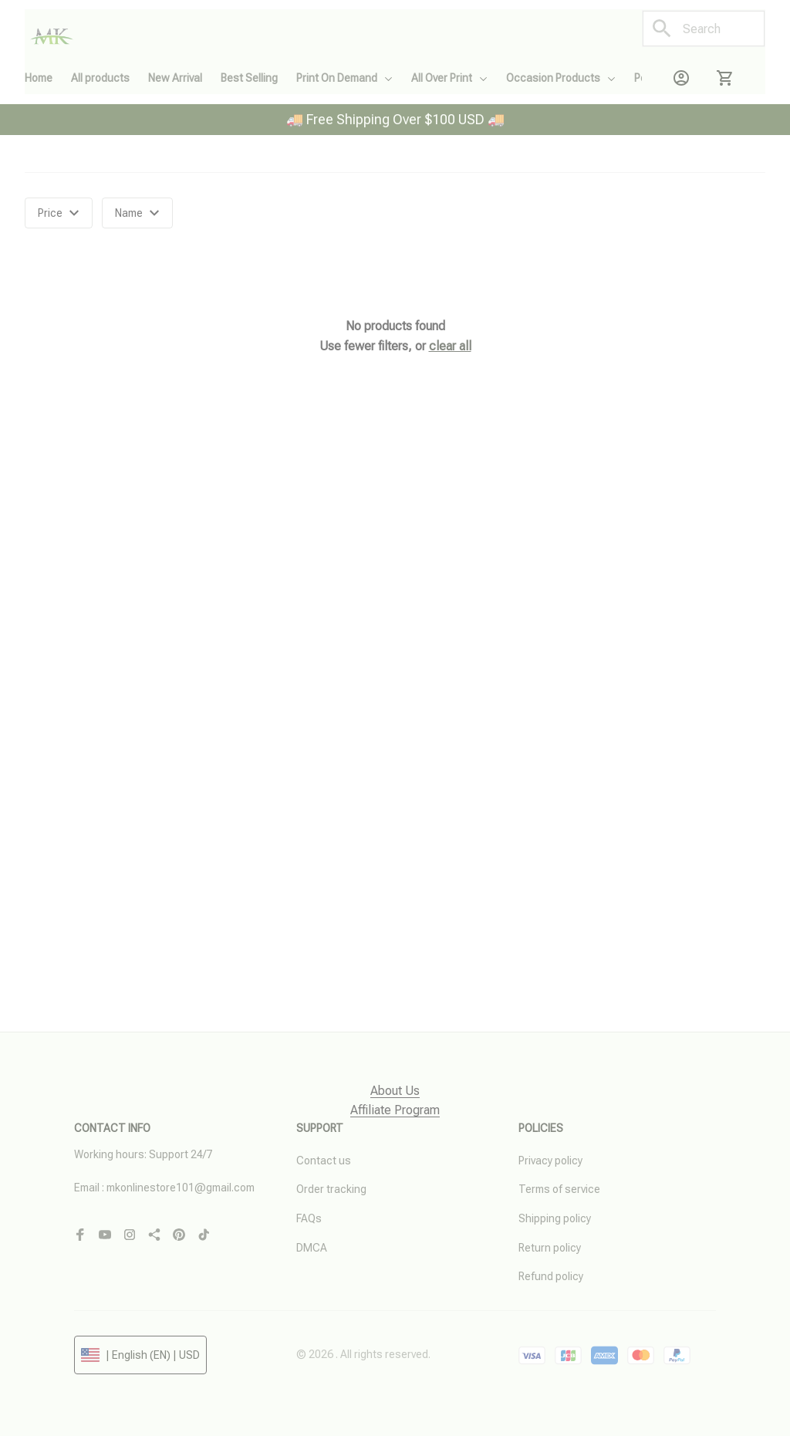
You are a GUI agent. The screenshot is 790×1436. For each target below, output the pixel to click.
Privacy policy (550, 1160)
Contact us (323, 1160)
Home (38, 168)
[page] (395, 1091)
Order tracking (331, 1189)
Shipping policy (554, 1218)
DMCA (311, 1248)
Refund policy (550, 1276)
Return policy (549, 1248)
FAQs (309, 1218)
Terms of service (559, 1189)
